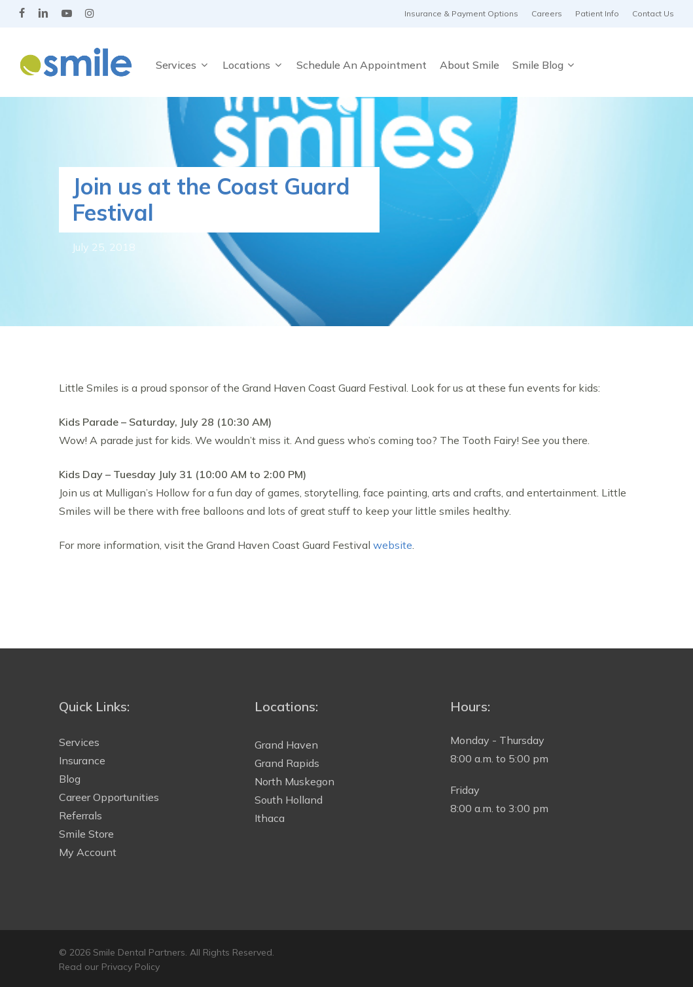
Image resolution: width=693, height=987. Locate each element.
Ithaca (270, 818)
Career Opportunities (109, 797)
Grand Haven (286, 744)
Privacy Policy (130, 967)
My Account (87, 852)
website (392, 544)
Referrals (80, 815)
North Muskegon (294, 781)
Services (79, 742)
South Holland (289, 799)
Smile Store (86, 833)
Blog (69, 778)
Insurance (82, 760)
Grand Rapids (287, 763)
